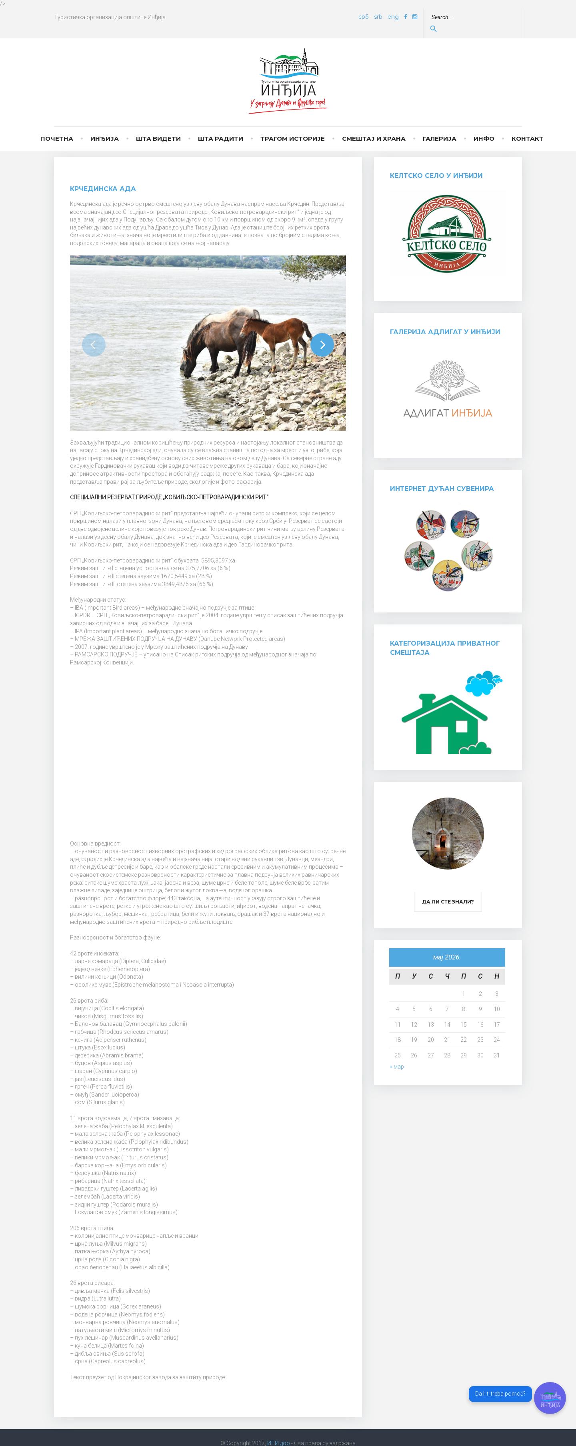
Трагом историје (292, 127)
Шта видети (158, 127)
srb (396, 16)
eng (411, 16)
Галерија (439, 127)
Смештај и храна (374, 127)
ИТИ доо (278, 1432)
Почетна (56, 127)
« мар (397, 1055)
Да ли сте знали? (448, 891)
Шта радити (220, 127)
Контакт (528, 127)
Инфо (484, 127)
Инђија (104, 127)
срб (381, 16)
